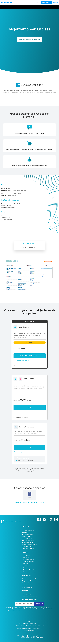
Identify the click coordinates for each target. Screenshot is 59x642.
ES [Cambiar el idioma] (30, 621)
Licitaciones (25, 585)
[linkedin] (50, 519)
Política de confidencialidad (24, 628)
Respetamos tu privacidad (39, 608)
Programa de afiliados (28, 581)
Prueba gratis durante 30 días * (29, 355)
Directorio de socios (27, 583)
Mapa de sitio (37, 628)
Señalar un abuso (27, 568)
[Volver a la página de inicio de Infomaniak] (6, 2)
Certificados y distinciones (29, 596)
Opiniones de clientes (28, 548)
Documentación (5, 217)
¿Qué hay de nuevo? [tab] (29, 247)
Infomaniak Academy (27, 587)
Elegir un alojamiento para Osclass (29, 39)
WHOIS (25, 565)
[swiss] (27, 637)
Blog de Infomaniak (27, 538)
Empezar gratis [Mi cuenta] (46, 2)
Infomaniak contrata (27, 534)
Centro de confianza (19, 625)
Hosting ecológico (27, 594)
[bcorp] (18, 637)
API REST (25, 563)
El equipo (24, 532)
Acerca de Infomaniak (28, 530)
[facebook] (39, 519)
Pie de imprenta (26, 546)
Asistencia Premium (28, 559)
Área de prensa (26, 536)
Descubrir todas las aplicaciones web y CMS (28, 502)
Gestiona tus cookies (29, 630)
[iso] (32, 637)
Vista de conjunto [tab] (29, 243)
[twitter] (44, 519)
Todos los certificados (28, 540)
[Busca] (38, 2)
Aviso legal (29, 625)
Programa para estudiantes (29, 544)
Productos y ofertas (27, 542)
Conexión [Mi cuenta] (55, 2)
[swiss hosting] (39, 637)
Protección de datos (38, 625)
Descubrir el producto (20, 452)
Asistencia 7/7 (27, 555)
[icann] (23, 637)
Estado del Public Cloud (29, 570)
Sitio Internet (4, 215)
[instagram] (56, 519)
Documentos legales (34, 623)
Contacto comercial (28, 561)
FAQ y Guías (26, 557)
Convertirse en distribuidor (29, 579)
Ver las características (20, 360)
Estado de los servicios (29, 572)
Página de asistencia (6, 219)
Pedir (29, 407)
